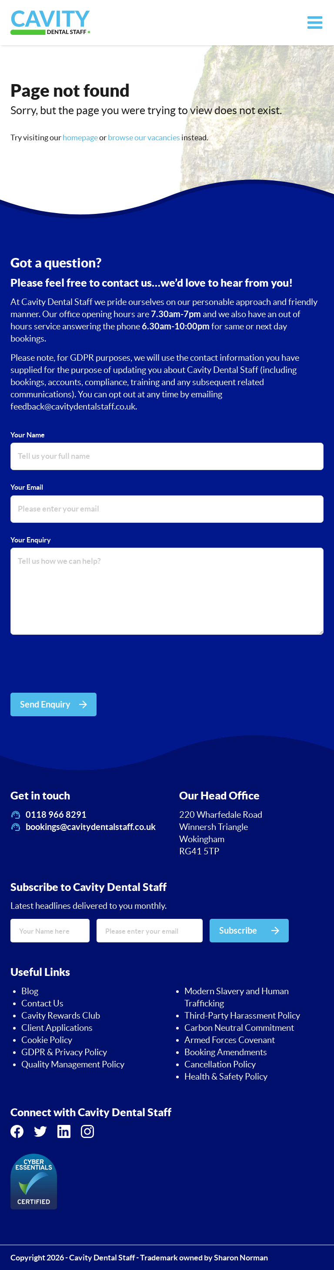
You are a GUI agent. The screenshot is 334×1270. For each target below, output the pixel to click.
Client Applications (57, 1028)
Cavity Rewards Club (60, 1015)
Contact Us (42, 1003)
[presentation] (76, 665)
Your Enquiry (30, 540)
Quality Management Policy (72, 1064)
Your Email (26, 487)
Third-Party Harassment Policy (242, 1015)
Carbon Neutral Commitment (239, 1028)
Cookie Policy (46, 1040)
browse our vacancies (144, 137)
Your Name (27, 435)
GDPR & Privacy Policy (64, 1052)
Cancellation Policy (220, 1064)
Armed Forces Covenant (229, 1040)
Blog (29, 991)
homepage (80, 137)
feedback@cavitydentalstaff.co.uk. (73, 406)
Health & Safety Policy (225, 1076)
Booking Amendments (225, 1052)
